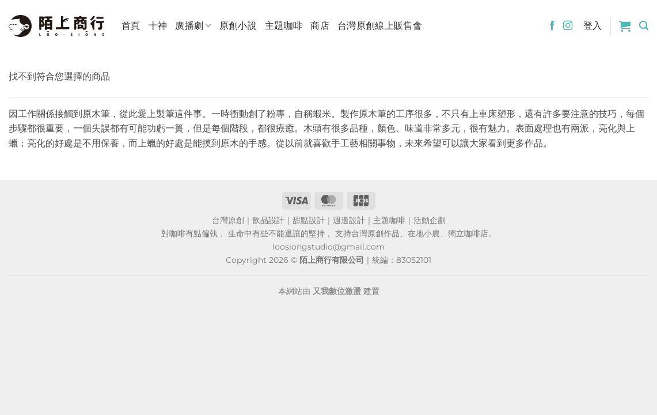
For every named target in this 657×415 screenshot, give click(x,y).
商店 (319, 25)
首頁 (130, 25)
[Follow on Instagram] (567, 26)
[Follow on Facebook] (552, 26)
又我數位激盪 (337, 291)
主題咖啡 (283, 25)
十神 (158, 25)
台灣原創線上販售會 (379, 25)
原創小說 (238, 25)
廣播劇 (193, 26)
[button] (625, 26)
